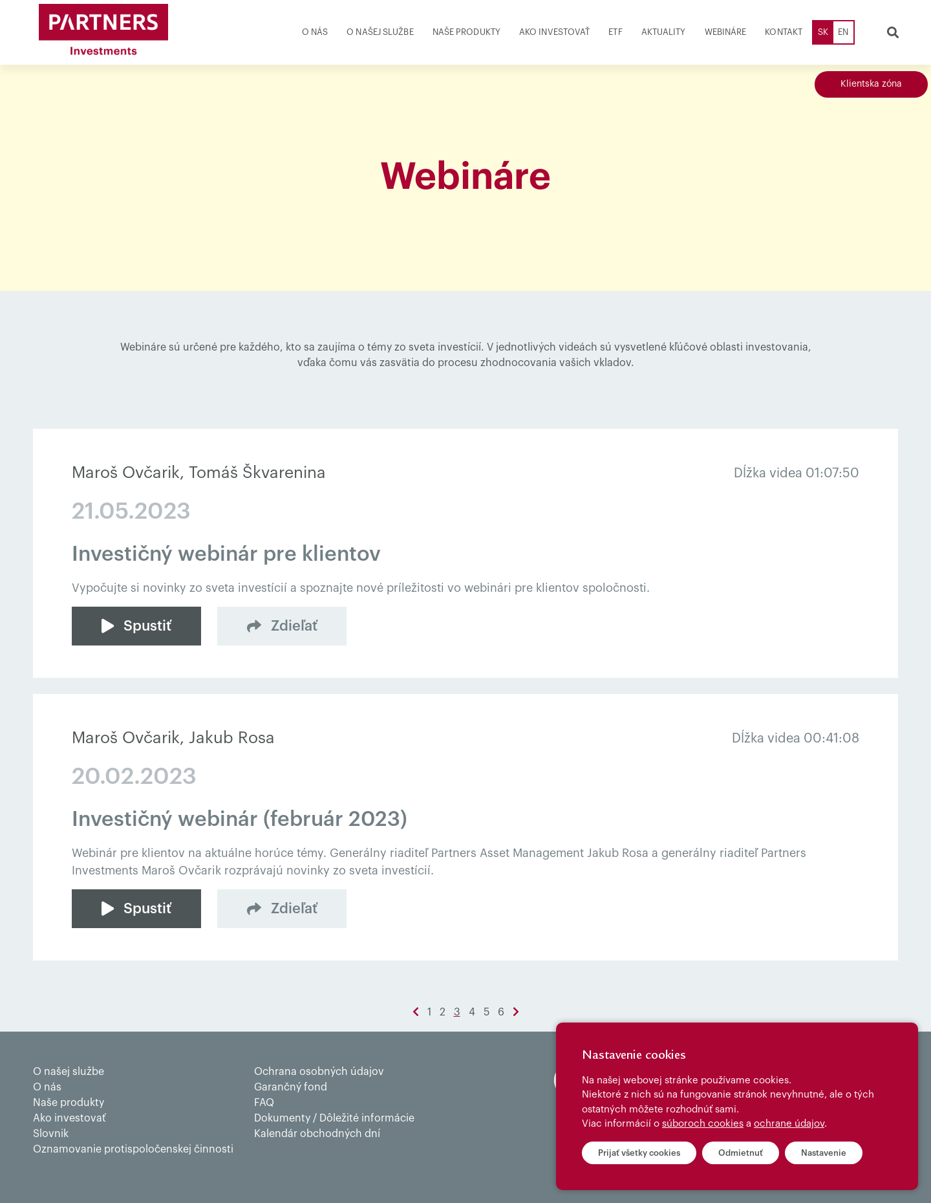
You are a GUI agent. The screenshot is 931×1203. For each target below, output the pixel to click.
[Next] (516, 1012)
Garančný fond (290, 1087)
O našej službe (380, 32)
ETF (615, 32)
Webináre (726, 32)
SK (823, 32)
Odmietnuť (740, 1153)
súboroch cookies (703, 1124)
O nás (315, 32)
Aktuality (663, 32)
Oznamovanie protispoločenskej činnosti (133, 1149)
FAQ (264, 1103)
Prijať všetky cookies (639, 1153)
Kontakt (783, 32)
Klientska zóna (871, 84)
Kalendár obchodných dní (317, 1134)
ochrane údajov (789, 1124)
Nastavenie (823, 1153)
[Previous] (415, 1012)
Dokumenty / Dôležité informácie (334, 1118)
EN (843, 32)
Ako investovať (554, 32)
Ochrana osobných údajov (319, 1072)
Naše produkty (466, 32)
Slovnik (51, 1134)
